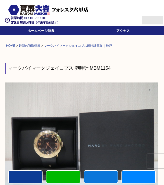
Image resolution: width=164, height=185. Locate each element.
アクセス (123, 31)
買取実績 (138, 177)
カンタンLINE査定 (63, 177)
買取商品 (101, 177)
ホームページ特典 (41, 31)
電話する (25, 177)
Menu (146, 18)
